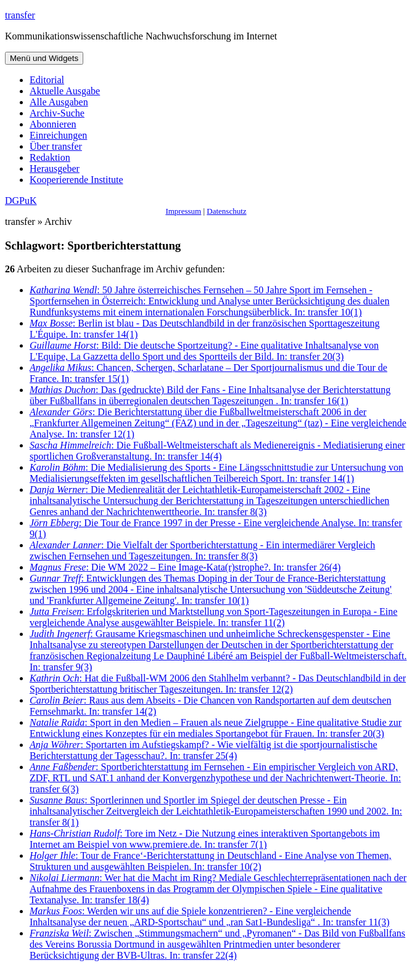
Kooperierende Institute (76, 179)
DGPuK (21, 200)
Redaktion (50, 157)
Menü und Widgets (44, 58)
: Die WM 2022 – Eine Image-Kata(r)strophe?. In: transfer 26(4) (185, 567)
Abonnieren (53, 124)
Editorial (47, 80)
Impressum (183, 211)
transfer (20, 15)
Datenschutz (226, 211)
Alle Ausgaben (59, 102)
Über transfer (56, 146)
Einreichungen (58, 135)
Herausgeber (55, 168)
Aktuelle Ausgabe (65, 91)
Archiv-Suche (57, 113)
